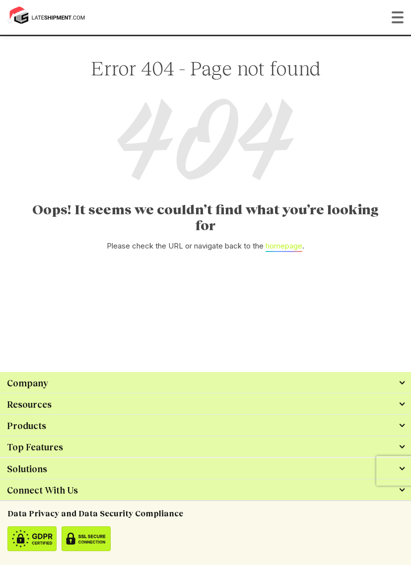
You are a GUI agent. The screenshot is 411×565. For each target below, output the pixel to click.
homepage (284, 246)
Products (26, 425)
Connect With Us (42, 490)
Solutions (27, 468)
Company (27, 382)
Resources (29, 404)
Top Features (35, 446)
